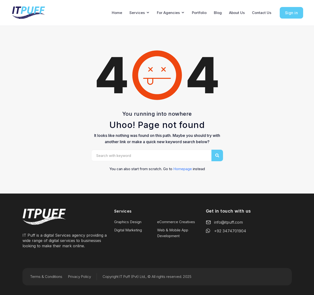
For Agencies (168, 12)
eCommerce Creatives (176, 222)
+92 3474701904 (230, 230)
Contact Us (261, 12)
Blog (218, 12)
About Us (237, 12)
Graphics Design (127, 222)
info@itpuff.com (228, 222)
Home (117, 12)
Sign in (291, 12)
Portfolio (199, 12)
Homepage (182, 169)
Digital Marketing (128, 230)
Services (137, 12)
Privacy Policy (79, 276)
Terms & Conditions (46, 276)
